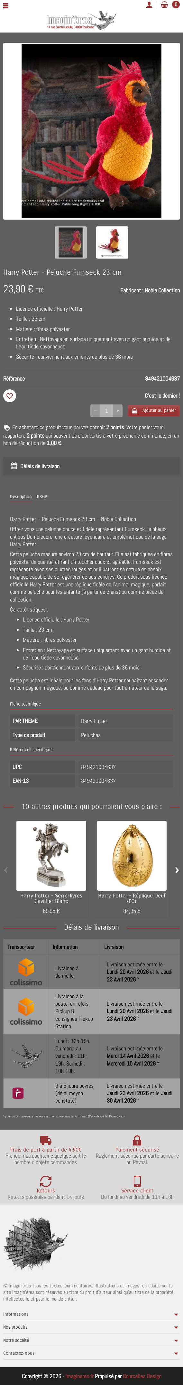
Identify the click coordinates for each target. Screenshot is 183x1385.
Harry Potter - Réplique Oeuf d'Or (131, 899)
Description (21, 496)
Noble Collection (162, 290)
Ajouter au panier (154, 410)
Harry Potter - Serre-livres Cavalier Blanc (51, 899)
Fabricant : (131, 290)
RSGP (42, 496)
